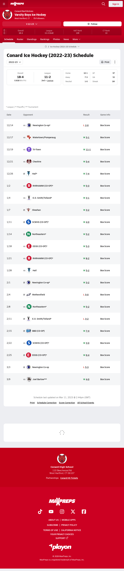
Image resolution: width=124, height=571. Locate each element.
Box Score (105, 125)
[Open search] (103, 4)
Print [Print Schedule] (105, 61)
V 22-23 (31, 23)
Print (32, 402)
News (66, 39)
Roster (20, 39)
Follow (92, 23)
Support (62, 538)
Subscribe (52, 525)
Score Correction (67, 402)
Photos (56, 39)
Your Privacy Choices (62, 534)
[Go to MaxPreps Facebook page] (83, 512)
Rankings (44, 39)
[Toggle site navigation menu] (4, 4)
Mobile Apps (69, 519)
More (76, 39)
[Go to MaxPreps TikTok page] (40, 512)
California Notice (71, 530)
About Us (53, 519)
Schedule (8, 39)
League (50, 80)
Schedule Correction (47, 402)
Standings (32, 39)
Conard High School (62, 461)
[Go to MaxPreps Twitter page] (73, 512)
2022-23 (15, 61)
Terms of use (50, 530)
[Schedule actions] (114, 61)
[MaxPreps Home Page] (46, 46)
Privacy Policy (69, 525)
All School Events (85, 402)
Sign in (115, 3)
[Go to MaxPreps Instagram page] (62, 512)
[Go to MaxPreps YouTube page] (51, 512)
